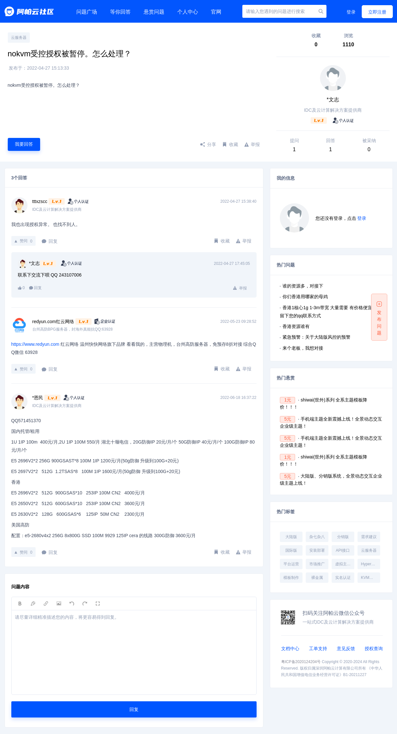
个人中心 (187, 12)
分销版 (343, 537)
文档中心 (290, 648)
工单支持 (318, 648)
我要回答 (24, 144)
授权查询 (374, 648)
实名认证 (343, 577)
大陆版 (291, 537)
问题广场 (86, 12)
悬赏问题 (154, 12)
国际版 (291, 550)
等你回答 (120, 12)
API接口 (343, 550)
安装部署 (317, 550)
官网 (216, 12)
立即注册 (377, 12)
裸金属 (317, 577)
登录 (351, 12)
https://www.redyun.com (35, 344)
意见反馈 (346, 648)
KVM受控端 (370, 577)
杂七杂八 (317, 537)
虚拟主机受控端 (344, 564)
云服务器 (19, 37)
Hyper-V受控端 (370, 564)
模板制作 (291, 577)
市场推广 (317, 564)
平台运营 (291, 564)
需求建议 (369, 537)
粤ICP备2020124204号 (301, 662)
